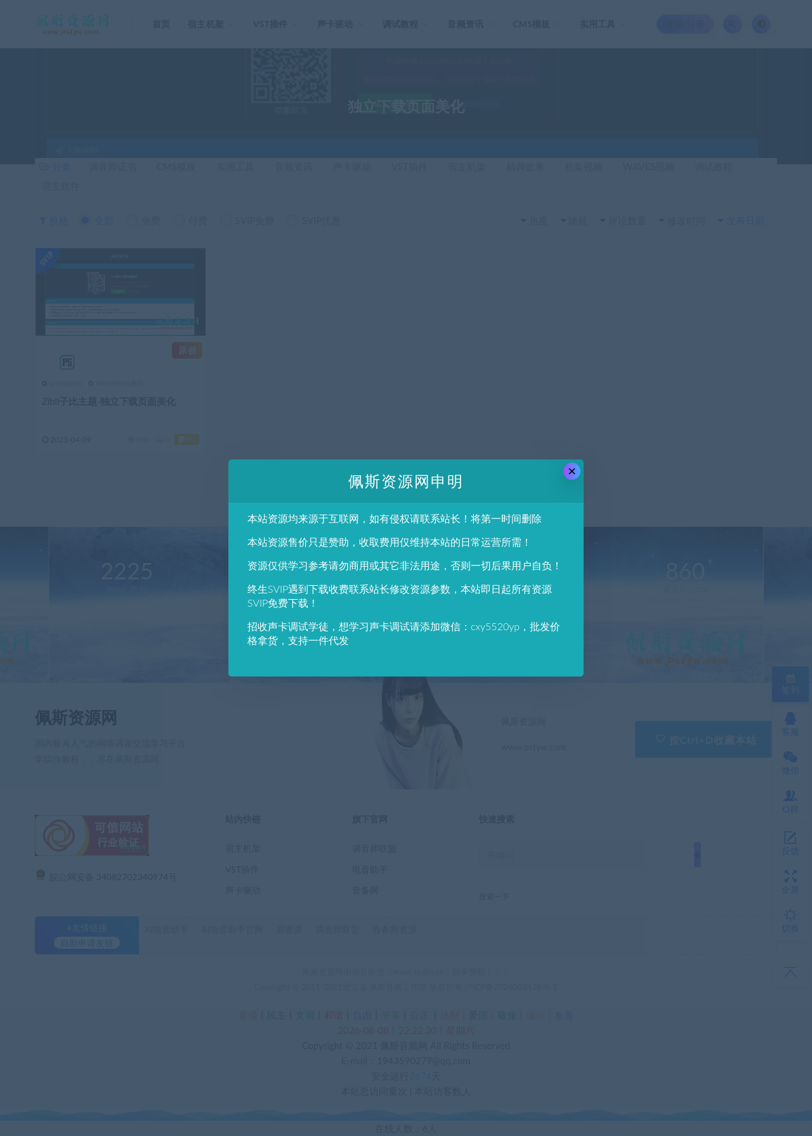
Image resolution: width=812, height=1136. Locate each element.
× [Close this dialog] (572, 471)
